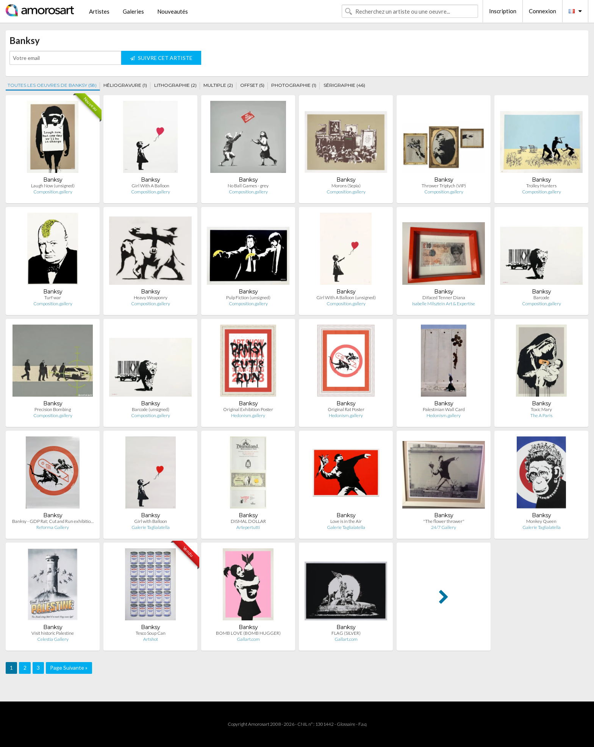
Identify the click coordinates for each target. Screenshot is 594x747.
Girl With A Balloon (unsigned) (346, 297)
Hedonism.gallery (248, 415)
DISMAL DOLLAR (248, 521)
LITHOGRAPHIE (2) (175, 85)
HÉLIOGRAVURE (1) (125, 85)
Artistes (99, 11)
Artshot (150, 639)
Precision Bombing (52, 409)
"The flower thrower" (443, 521)
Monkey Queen (541, 521)
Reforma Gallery (52, 527)
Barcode (541, 297)
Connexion (542, 11)
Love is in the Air (346, 521)
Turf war (52, 297)
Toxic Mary (541, 409)
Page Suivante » (69, 667)
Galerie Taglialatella (150, 527)
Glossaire (346, 724)
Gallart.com (248, 639)
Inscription (502, 11)
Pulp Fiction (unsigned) (248, 297)
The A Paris (541, 415)
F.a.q (362, 724)
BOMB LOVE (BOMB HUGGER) (248, 633)
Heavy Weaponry (150, 297)
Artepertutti (248, 527)
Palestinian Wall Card (444, 409)
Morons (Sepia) (346, 185)
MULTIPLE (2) (218, 85)
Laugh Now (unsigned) (53, 185)
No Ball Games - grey (248, 185)
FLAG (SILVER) (346, 633)
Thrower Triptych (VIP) (444, 185)
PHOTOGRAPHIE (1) (293, 85)
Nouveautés (172, 11)
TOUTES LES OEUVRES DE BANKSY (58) (52, 85)
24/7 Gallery (443, 527)
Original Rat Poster (346, 409)
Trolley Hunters (541, 185)
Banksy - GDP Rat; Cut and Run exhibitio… (53, 521)
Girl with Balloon (150, 521)
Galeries (133, 11)
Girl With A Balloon (150, 185)
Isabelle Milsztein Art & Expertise (443, 303)
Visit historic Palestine (52, 633)
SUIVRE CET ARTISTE (161, 58)
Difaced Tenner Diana (443, 297)
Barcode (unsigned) (150, 409)
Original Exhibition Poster (248, 409)
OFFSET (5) (252, 85)
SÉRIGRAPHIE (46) (344, 85)
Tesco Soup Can (151, 633)
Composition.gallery (52, 192)
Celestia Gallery (53, 639)
